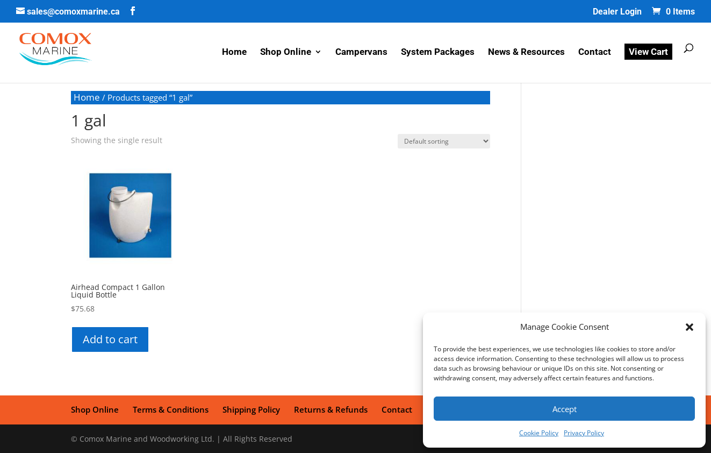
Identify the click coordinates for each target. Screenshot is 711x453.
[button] (689, 327)
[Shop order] (444, 141)
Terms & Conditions (171, 409)
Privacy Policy (584, 432)
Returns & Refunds (331, 409)
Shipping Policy (251, 409)
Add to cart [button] (110, 339)
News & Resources (526, 52)
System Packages (438, 52)
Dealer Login (617, 12)
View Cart (648, 51)
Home (234, 52)
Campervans (361, 52)
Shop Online (285, 52)
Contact (594, 52)
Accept (564, 409)
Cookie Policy (538, 432)
